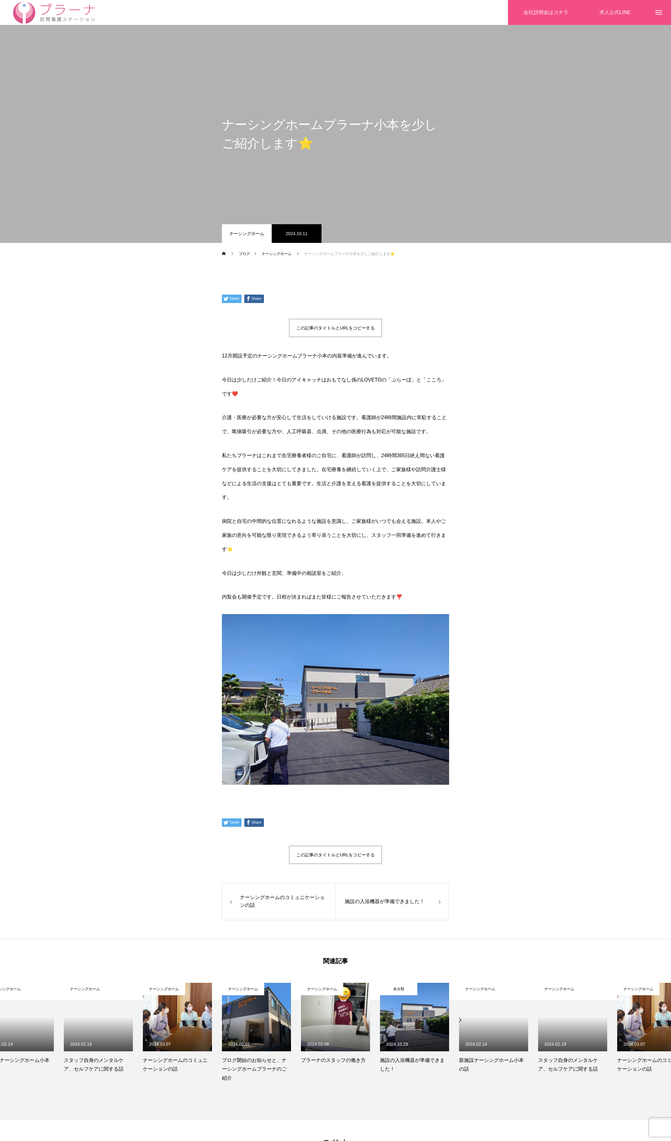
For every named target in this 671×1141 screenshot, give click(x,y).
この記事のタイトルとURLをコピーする (335, 327)
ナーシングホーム (246, 233)
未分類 (398, 989)
